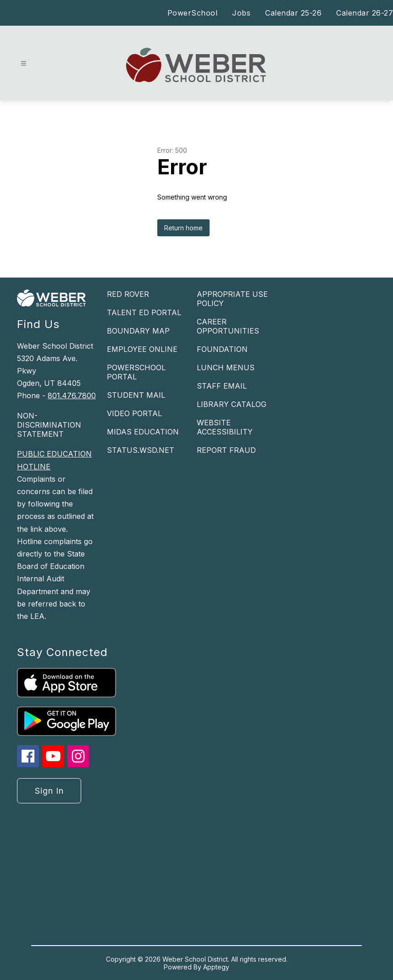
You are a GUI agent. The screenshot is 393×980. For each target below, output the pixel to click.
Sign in (49, 791)
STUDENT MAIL (136, 395)
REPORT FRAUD (226, 450)
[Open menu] (23, 63)
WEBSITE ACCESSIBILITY (225, 427)
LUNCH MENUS (226, 367)
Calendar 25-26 (293, 12)
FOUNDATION (222, 349)
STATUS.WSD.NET (140, 450)
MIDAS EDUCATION (143, 431)
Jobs (241, 12)
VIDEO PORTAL (134, 413)
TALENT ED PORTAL (144, 312)
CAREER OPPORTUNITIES (228, 326)
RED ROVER (128, 294)
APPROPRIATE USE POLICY (232, 299)
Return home (183, 228)
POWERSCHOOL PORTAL (136, 372)
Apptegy (216, 967)
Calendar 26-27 (364, 12)
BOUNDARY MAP (138, 330)
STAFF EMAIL (222, 385)
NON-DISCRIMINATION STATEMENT (49, 425)
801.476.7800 (72, 395)
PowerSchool (192, 12)
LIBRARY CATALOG (231, 404)
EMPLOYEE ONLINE (142, 349)
